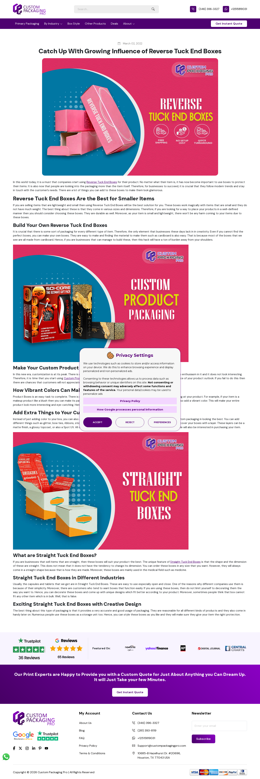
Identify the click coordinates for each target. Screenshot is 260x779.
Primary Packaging (27, 23)
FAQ (81, 738)
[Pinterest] (40, 748)
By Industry (51, 23)
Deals (114, 23)
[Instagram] (27, 748)
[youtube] (46, 748)
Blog (82, 730)
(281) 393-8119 (147, 730)
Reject (130, 422)
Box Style (74, 23)
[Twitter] (20, 748)
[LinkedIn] (33, 748)
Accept (97, 422)
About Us (85, 723)
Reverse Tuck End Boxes (101, 182)
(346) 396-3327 (204, 9)
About (127, 23)
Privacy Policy (88, 746)
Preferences (162, 422)
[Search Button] (153, 9)
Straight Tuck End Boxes (185, 562)
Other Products (95, 23)
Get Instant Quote (229, 23)
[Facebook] (14, 748)
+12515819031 (235, 9)
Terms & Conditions (92, 753)
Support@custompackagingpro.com (162, 746)
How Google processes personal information (130, 409)
